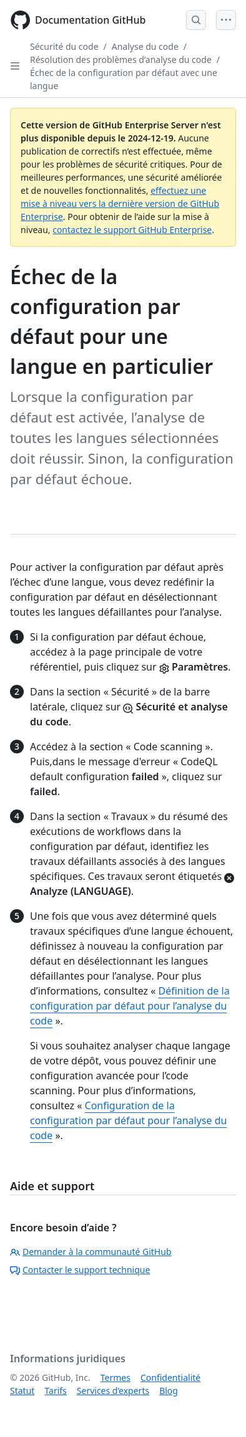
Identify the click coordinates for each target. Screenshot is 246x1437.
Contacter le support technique (80, 1270)
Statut (22, 1390)
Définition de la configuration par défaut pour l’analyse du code (130, 1006)
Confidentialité (170, 1377)
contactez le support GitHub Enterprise (132, 230)
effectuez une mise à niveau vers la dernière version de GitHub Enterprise (120, 203)
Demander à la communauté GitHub (91, 1252)
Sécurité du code (64, 46)
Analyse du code (145, 46)
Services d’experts (113, 1390)
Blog (168, 1390)
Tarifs (55, 1390)
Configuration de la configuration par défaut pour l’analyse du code (128, 1120)
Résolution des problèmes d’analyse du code (121, 59)
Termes (115, 1377)
